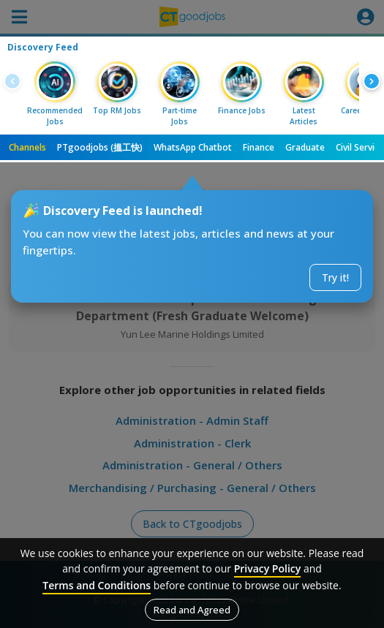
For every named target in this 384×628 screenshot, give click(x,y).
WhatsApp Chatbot (193, 147)
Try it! (335, 277)
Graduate (305, 147)
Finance (258, 147)
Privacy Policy (267, 568)
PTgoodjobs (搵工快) (100, 147)
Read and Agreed (192, 609)
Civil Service (360, 147)
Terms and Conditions (96, 585)
